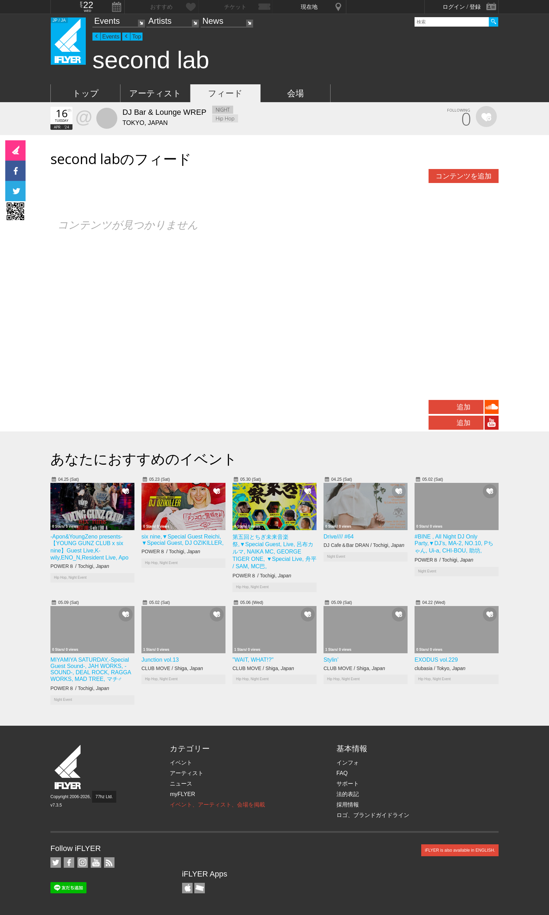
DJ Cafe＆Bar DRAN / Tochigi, (364, 545)
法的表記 (347, 794)
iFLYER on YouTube (96, 862)
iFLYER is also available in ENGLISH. (460, 850)
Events (107, 21)
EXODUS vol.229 (436, 660)
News (212, 21)
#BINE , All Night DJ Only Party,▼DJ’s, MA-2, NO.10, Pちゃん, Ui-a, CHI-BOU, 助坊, (454, 544)
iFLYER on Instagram (82, 862)
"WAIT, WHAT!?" (252, 660)
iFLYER (68, 767)
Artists (160, 21)
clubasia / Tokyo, (440, 668)
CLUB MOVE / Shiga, (172, 668)
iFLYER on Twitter (55, 862)
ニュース (181, 784)
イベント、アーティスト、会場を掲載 (217, 805)
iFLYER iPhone (187, 888)
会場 (295, 93)
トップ (85, 93)
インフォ (347, 763)
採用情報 (347, 805)
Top (136, 37)
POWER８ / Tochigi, (79, 566)
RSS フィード (109, 862)
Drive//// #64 (339, 537)
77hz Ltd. (104, 796)
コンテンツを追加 (464, 176)
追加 (464, 407)
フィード (225, 93)
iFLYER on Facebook (69, 862)
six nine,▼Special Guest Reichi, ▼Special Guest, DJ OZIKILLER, (182, 540)
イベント (181, 763)
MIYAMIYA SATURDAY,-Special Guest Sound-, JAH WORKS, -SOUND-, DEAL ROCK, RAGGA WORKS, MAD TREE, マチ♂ (90, 669)
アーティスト (155, 93)
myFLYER (182, 794)
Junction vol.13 (160, 660)
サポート (347, 784)
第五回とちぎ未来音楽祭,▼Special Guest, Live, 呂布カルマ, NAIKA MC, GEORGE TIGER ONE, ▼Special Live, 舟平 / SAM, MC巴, (274, 551)
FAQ (342, 773)
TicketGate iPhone (199, 888)
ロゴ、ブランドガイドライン (372, 815)
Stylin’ (331, 660)
